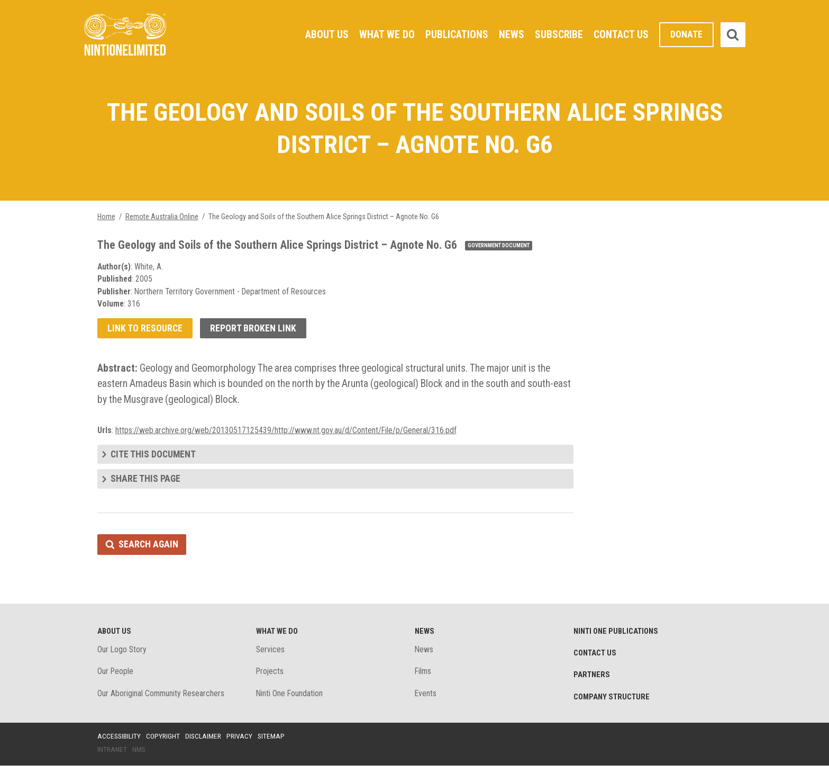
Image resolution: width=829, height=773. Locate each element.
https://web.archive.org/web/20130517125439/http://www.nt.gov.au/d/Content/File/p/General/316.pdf (286, 434)
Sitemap (274, 743)
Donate (686, 34)
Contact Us (621, 34)
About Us (325, 34)
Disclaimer (205, 743)
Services (270, 656)
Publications (456, 34)
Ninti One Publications (617, 637)
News (511, 34)
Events (426, 700)
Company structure (612, 703)
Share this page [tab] (146, 484)
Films (423, 678)
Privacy (242, 743)
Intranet (112, 756)
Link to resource (145, 331)
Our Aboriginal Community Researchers (161, 700)
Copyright (164, 743)
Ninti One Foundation (290, 700)
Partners (592, 681)
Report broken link (254, 331)
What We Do (385, 34)
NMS (140, 756)
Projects (270, 678)
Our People (115, 678)
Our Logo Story (122, 656)
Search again (149, 549)
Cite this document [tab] (154, 458)
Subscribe (558, 34)
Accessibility (119, 743)
